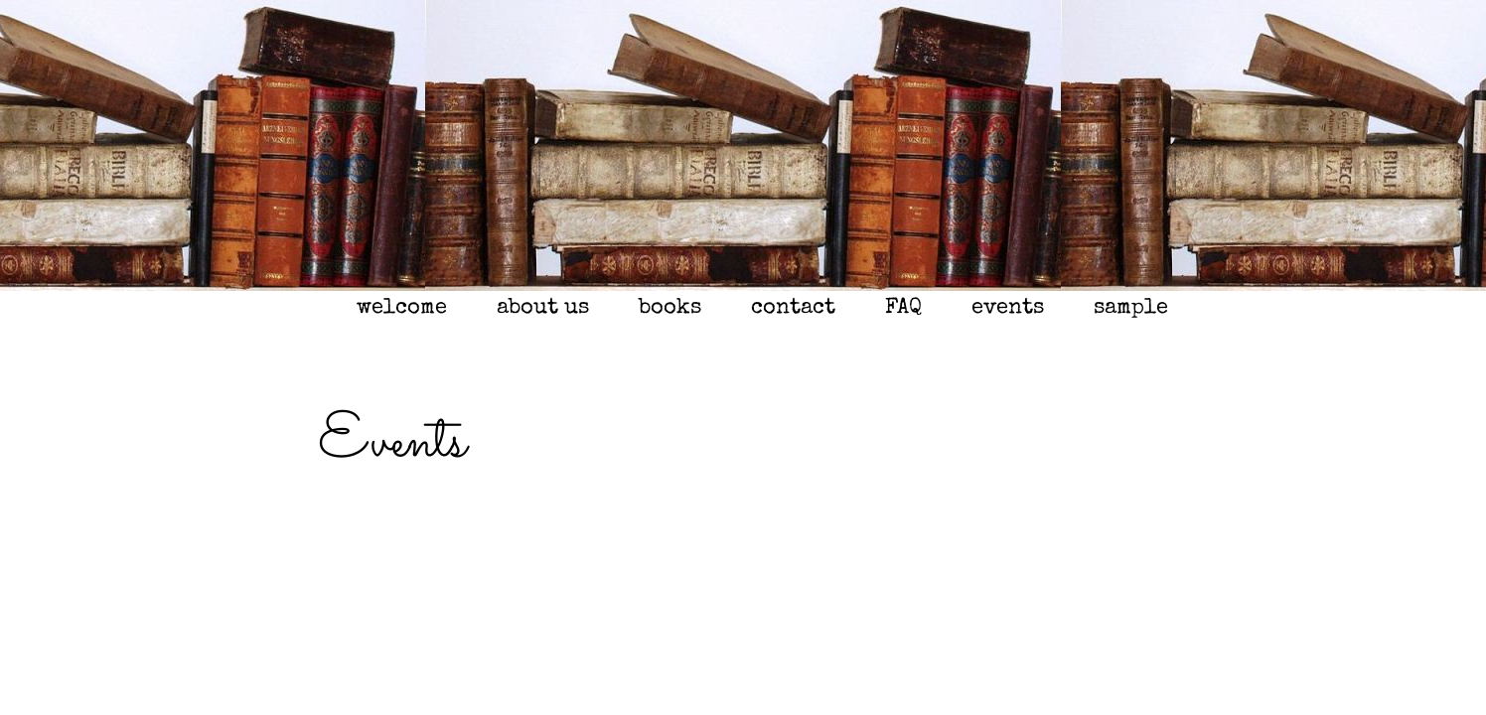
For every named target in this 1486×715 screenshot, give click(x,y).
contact (793, 309)
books (670, 309)
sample (1131, 309)
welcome (402, 309)
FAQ (903, 309)
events (1007, 309)
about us (543, 309)
